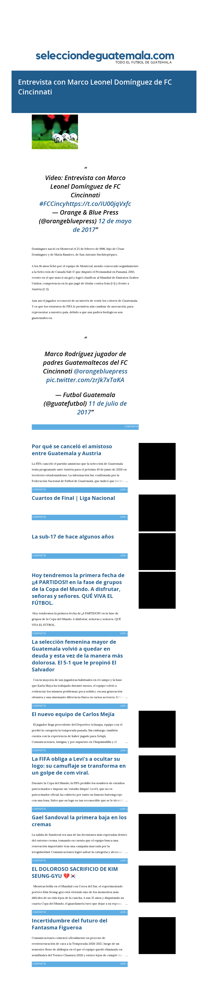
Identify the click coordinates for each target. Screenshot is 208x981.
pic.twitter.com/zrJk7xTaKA (85, 379)
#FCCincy (52, 203)
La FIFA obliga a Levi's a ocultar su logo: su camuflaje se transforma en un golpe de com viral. (79, 765)
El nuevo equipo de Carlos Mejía (73, 714)
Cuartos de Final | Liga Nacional (73, 497)
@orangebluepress (101, 371)
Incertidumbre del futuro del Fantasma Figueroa (69, 924)
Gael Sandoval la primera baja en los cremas (79, 821)
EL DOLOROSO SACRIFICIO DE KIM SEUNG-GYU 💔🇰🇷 (75, 872)
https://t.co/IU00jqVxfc (98, 203)
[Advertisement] (104, 20)
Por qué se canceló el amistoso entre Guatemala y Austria (72, 450)
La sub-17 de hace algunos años (73, 536)
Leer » (123, 489)
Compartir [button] (162, 116)
